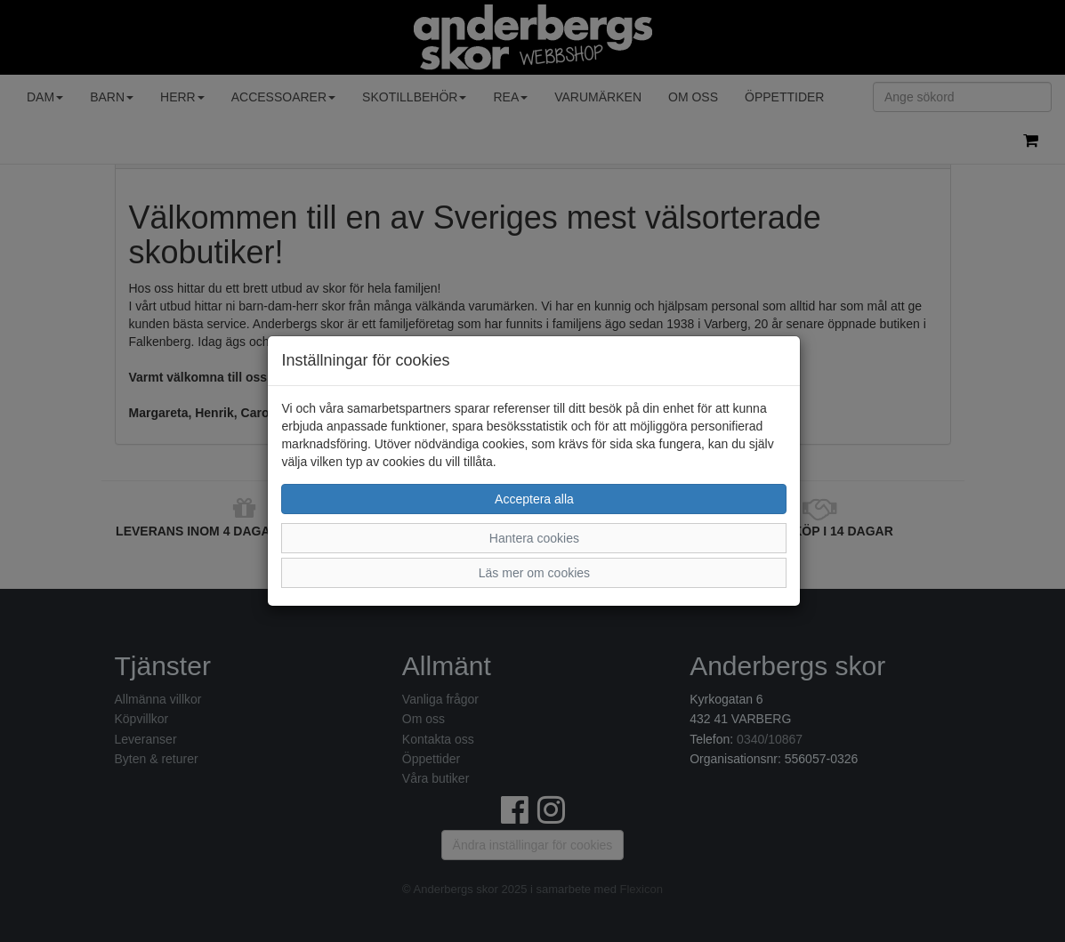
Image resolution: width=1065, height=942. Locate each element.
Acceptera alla (534, 499)
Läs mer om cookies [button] (534, 573)
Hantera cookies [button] (534, 538)
